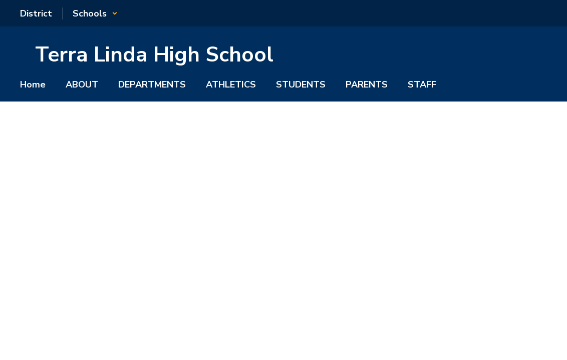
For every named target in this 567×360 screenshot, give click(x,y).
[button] (95, 14)
